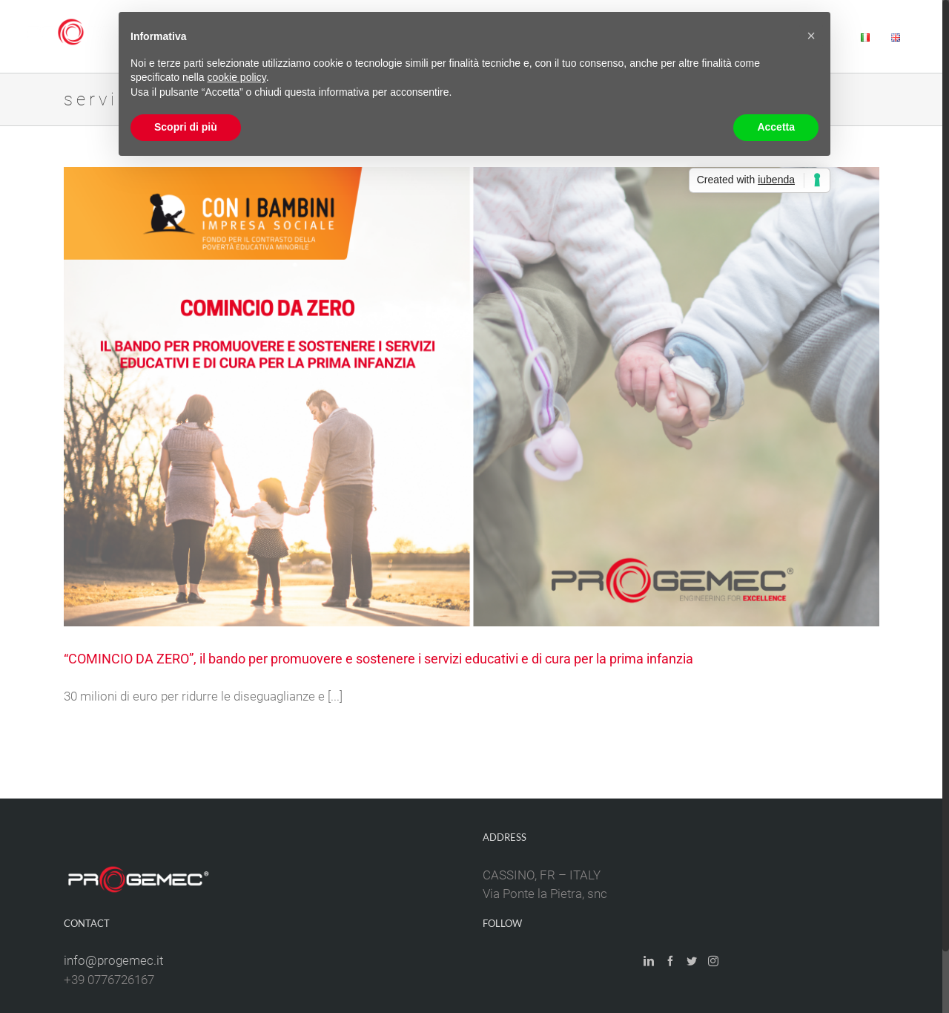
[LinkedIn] (649, 961)
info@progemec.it (113, 960)
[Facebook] (670, 961)
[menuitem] (865, 36)
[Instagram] (713, 961)
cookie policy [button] (237, 77)
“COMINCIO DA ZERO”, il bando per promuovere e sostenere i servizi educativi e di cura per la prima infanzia (378, 658)
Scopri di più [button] (185, 127)
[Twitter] (692, 961)
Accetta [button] (776, 127)
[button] (811, 35)
